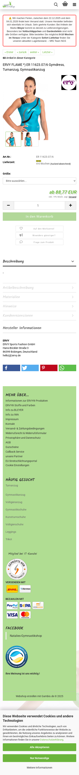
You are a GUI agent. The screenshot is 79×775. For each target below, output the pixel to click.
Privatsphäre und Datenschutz (23, 437)
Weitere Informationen (39, 767)
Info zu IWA (12, 414)
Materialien (11, 297)
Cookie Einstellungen (17, 465)
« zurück (22, 52)
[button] (8, 205)
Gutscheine (12, 447)
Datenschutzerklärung (51, 739)
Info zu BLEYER (14, 409)
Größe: (7, 173)
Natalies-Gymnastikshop (26, 636)
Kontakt (10, 423)
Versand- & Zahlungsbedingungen (25, 428)
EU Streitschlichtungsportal (21, 460)
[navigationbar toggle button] (74, 4)
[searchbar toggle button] (55, 4)
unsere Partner (14, 456)
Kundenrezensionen (18, 316)
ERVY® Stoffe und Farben (20, 405)
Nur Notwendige (39, 758)
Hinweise (10, 306)
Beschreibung (13, 262)
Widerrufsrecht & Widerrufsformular (26, 433)
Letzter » (47, 52)
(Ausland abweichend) (60, 164)
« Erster (9, 52)
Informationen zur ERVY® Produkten (27, 400)
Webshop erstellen (26, 696)
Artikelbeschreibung (18, 288)
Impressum (12, 419)
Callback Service (15, 451)
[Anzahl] (39, 205)
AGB (8, 442)
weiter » (34, 52)
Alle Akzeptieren (39, 747)
